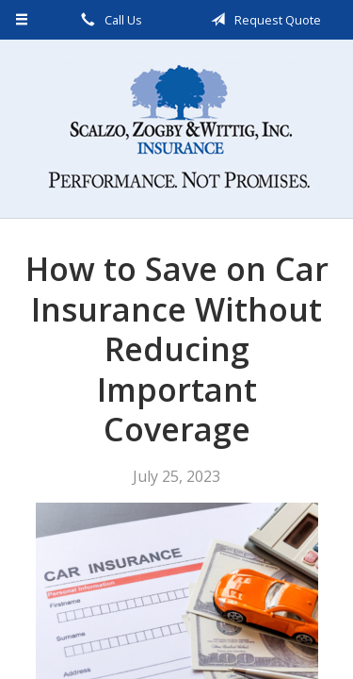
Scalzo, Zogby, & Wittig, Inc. (177, 129)
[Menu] (22, 19)
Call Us (108, 19)
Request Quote (262, 19)
